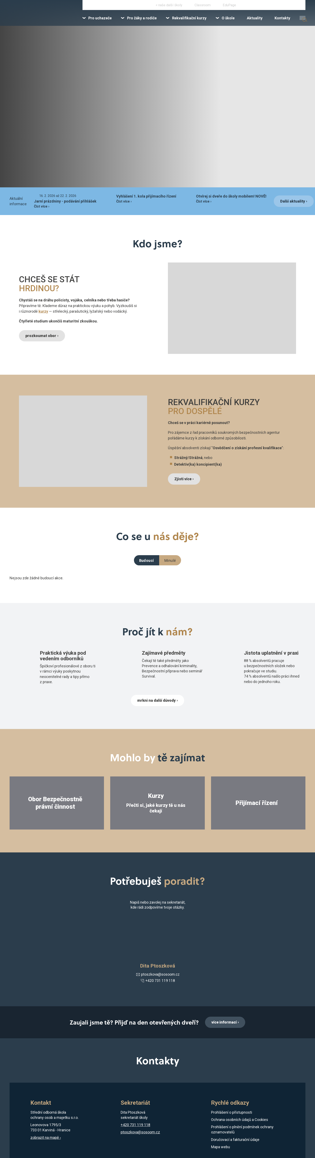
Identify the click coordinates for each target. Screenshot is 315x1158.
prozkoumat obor (41, 335)
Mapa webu (220, 1147)
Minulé (170, 560)
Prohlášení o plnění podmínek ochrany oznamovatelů (242, 1130)
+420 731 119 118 (259, 6)
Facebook (143, 6)
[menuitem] (117, 20)
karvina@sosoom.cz (290, 6)
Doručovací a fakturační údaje (235, 1140)
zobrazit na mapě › (45, 1138)
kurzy (43, 311)
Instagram (155, 6)
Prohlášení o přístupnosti (231, 1113)
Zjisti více (183, 479)
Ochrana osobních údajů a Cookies (239, 1120)
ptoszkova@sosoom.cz (157, 975)
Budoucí (146, 560)
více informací (224, 1023)
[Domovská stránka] (41, 14)
